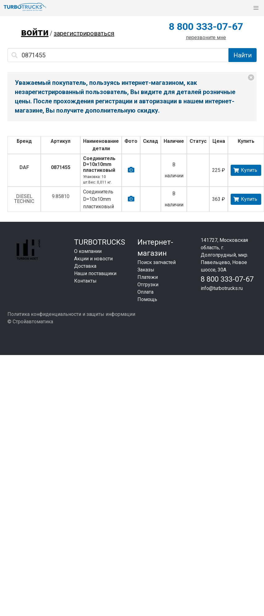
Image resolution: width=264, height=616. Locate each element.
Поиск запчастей (156, 262)
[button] (256, 8)
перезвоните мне (206, 37)
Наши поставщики (95, 273)
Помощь (147, 299)
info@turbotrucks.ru (222, 288)
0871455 (60, 167)
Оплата (145, 292)
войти (34, 32)
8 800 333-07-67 (206, 26)
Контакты (85, 281)
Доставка (85, 266)
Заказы (145, 270)
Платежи (147, 277)
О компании (88, 251)
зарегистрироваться (84, 33)
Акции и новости (93, 259)
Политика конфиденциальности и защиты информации (71, 314)
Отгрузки (147, 284)
